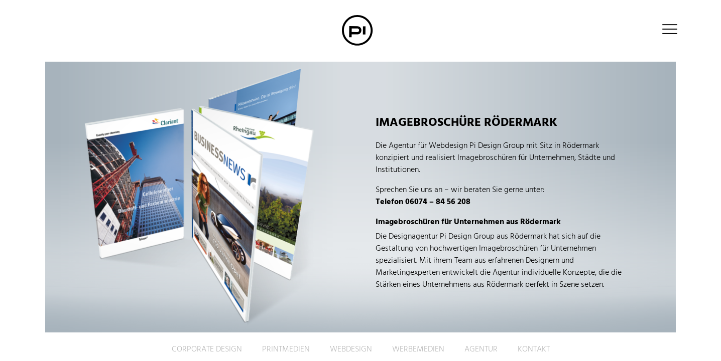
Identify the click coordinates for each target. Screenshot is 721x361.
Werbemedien (418, 349)
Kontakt (534, 349)
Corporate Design (207, 349)
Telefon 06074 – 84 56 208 (423, 202)
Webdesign (351, 349)
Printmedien (286, 349)
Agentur (481, 349)
